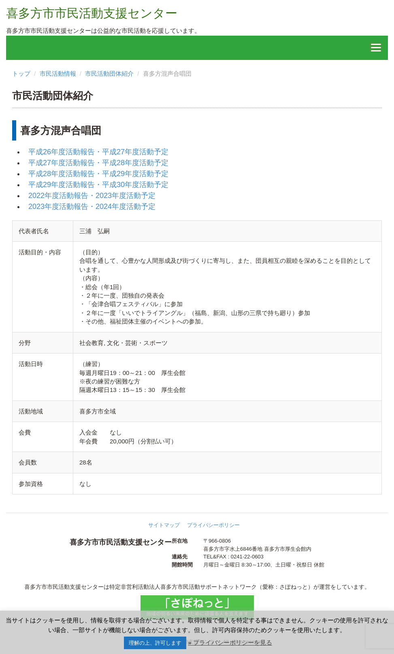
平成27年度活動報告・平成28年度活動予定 (98, 163)
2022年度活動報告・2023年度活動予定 (91, 196)
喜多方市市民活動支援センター (91, 13)
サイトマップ (164, 525)
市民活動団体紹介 (109, 73)
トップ (21, 73)
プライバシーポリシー (213, 525)
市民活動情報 (58, 73)
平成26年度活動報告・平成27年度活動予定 (98, 152)
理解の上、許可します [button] (155, 643)
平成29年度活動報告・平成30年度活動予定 (98, 185)
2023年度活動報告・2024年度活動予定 (91, 206)
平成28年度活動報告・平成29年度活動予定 (98, 174)
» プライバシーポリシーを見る (230, 642)
